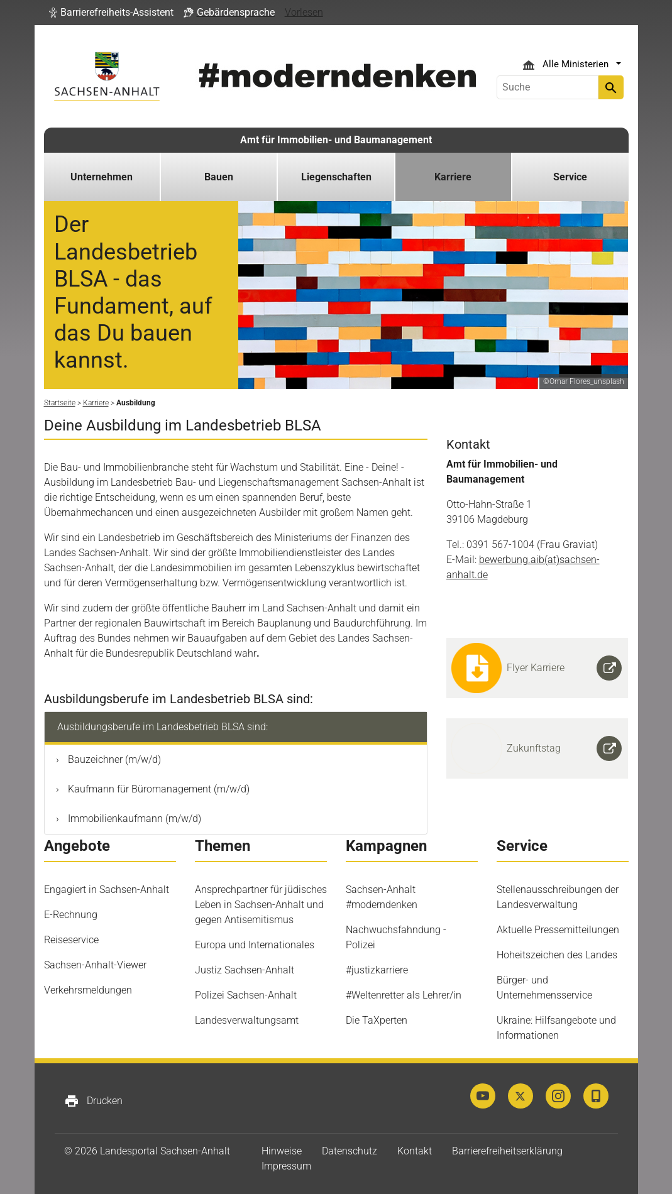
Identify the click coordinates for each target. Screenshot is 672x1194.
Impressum (286, 1166)
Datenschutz (349, 1151)
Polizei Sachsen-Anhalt (246, 995)
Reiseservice (71, 940)
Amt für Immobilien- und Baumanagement (336, 140)
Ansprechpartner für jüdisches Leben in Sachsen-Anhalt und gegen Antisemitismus (261, 905)
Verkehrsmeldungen (88, 990)
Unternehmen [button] (101, 177)
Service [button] (570, 177)
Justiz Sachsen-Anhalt (244, 970)
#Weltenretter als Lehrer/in (403, 995)
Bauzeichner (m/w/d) (113, 759)
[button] (111, 12)
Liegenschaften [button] (336, 177)
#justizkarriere (377, 970)
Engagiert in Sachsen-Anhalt (106, 890)
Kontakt (414, 1151)
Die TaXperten (376, 1020)
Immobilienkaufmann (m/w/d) (133, 818)
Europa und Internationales (254, 945)
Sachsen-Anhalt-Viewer (95, 965)
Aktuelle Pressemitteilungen (558, 930)
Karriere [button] (452, 177)
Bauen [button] (218, 177)
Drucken (93, 1101)
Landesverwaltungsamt (247, 1020)
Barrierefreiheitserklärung (507, 1151)
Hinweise (282, 1151)
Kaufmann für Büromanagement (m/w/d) (157, 789)
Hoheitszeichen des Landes (557, 955)
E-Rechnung (70, 915)
